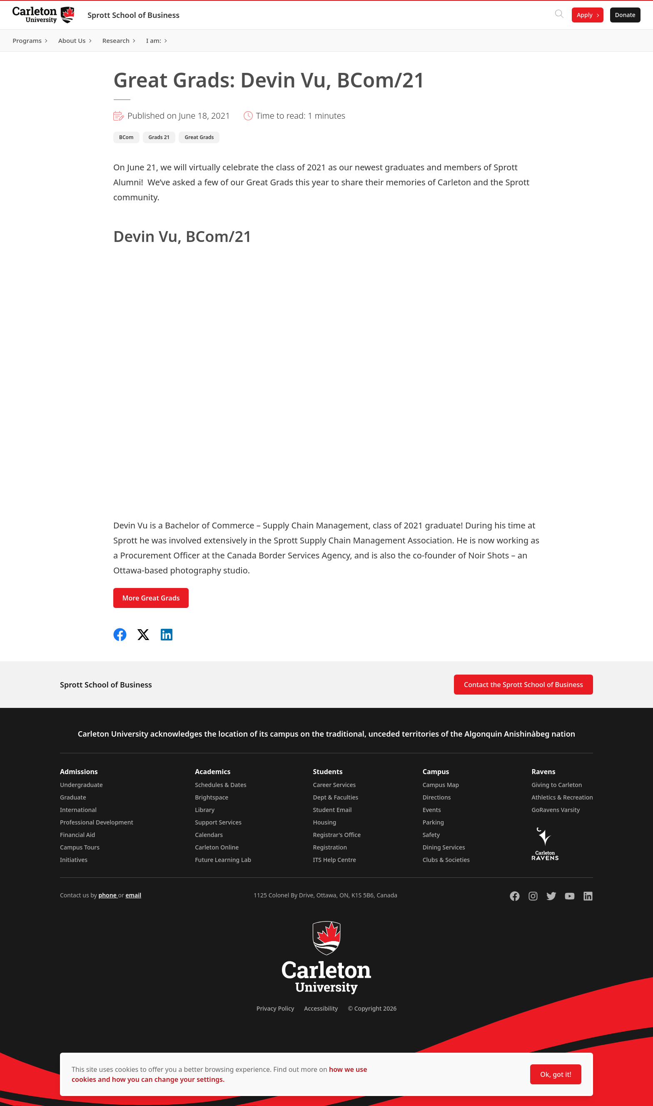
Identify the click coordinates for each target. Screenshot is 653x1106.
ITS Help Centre (334, 860)
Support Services (218, 822)
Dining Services (444, 847)
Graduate (73, 797)
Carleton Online (217, 847)
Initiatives (73, 860)
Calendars (209, 835)
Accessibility (321, 1008)
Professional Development (96, 822)
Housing (324, 822)
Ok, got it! (555, 1074)
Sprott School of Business (134, 15)
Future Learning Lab (223, 860)
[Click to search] (558, 14)
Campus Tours (80, 847)
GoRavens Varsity (556, 810)
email (133, 895)
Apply (584, 15)
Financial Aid (77, 835)
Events (432, 810)
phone (108, 895)
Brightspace (211, 797)
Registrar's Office (337, 835)
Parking (433, 822)
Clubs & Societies (446, 860)
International (78, 810)
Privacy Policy (275, 1008)
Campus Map (441, 785)
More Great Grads (151, 598)
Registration (330, 847)
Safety (431, 835)
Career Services (334, 785)
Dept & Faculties (336, 797)
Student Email (332, 810)
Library (204, 810)
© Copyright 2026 (372, 1008)
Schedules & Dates (221, 785)
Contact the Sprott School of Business (523, 684)
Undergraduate (81, 785)
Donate (624, 15)
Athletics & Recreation (562, 797)
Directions (437, 797)
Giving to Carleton (557, 785)
